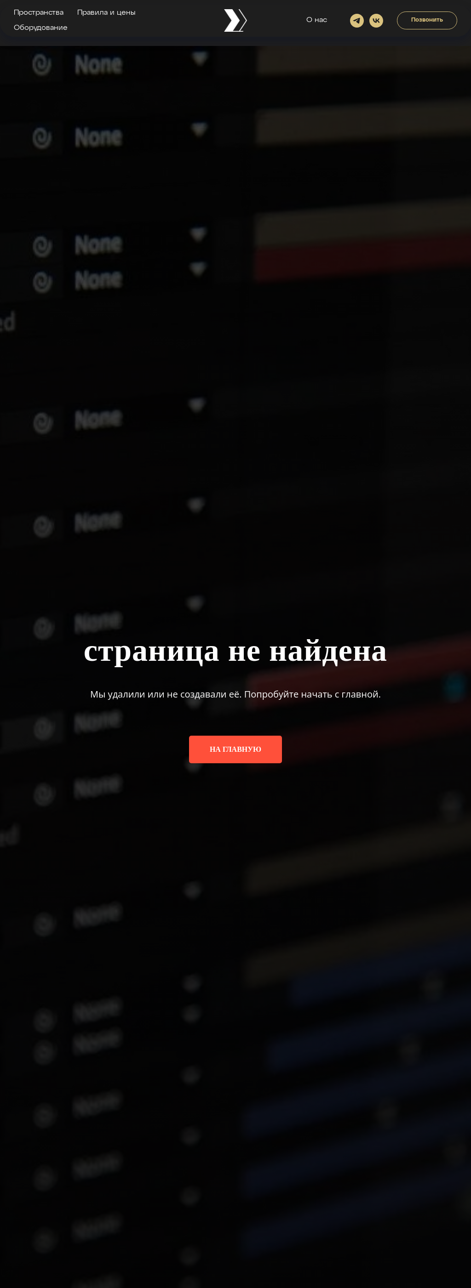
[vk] (376, 21)
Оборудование (41, 28)
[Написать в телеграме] (357, 21)
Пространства (38, 13)
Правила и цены (106, 13)
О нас (316, 20)
